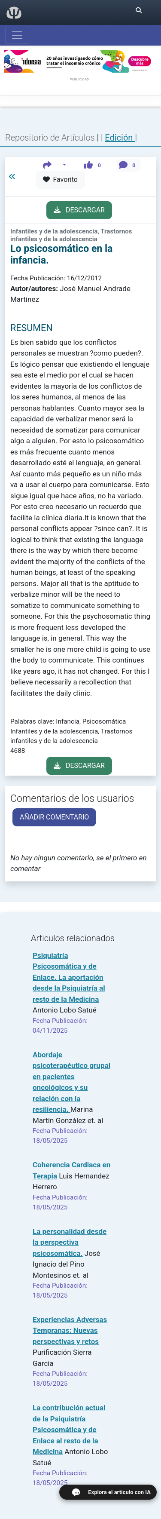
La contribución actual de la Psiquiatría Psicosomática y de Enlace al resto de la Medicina (69, 1429)
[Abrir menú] (17, 35)
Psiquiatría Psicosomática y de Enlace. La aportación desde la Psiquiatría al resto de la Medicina (69, 977)
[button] (55, 165)
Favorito (60, 179)
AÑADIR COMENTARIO (54, 817)
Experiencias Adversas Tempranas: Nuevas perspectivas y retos (70, 1330)
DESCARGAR (79, 210)
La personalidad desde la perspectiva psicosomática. (69, 1242)
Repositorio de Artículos (50, 137)
